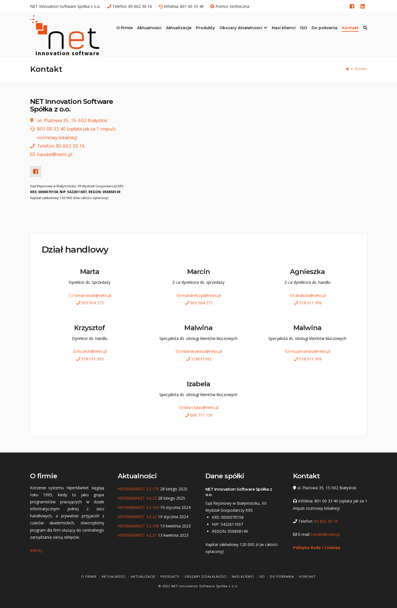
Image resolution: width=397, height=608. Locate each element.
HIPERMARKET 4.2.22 (137, 516)
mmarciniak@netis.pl (92, 295)
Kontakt (361, 69)
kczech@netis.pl (92, 351)
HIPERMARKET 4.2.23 (137, 498)
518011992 (201, 359)
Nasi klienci (243, 576)
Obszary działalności (206, 576)
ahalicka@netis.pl (310, 295)
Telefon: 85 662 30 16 (61, 146)
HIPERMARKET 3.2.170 (138, 489)
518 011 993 (92, 359)
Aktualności (114, 576)
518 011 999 (310, 359)
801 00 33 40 (192, 6)
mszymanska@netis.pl (310, 351)
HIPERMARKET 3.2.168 (138, 526)
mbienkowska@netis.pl (201, 351)
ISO (262, 576)
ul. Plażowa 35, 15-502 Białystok (72, 120)
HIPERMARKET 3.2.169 (138, 507)
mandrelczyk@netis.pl (201, 295)
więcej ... (37, 550)
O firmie (89, 576)
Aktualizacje (143, 576)
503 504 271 (201, 302)
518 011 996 (310, 302)
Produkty (170, 576)
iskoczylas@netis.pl (201, 407)
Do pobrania (282, 576)
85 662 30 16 (140, 6)
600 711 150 (201, 415)
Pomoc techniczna (232, 6)
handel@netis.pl (54, 154)
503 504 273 (92, 302)
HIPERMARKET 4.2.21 (137, 535)
